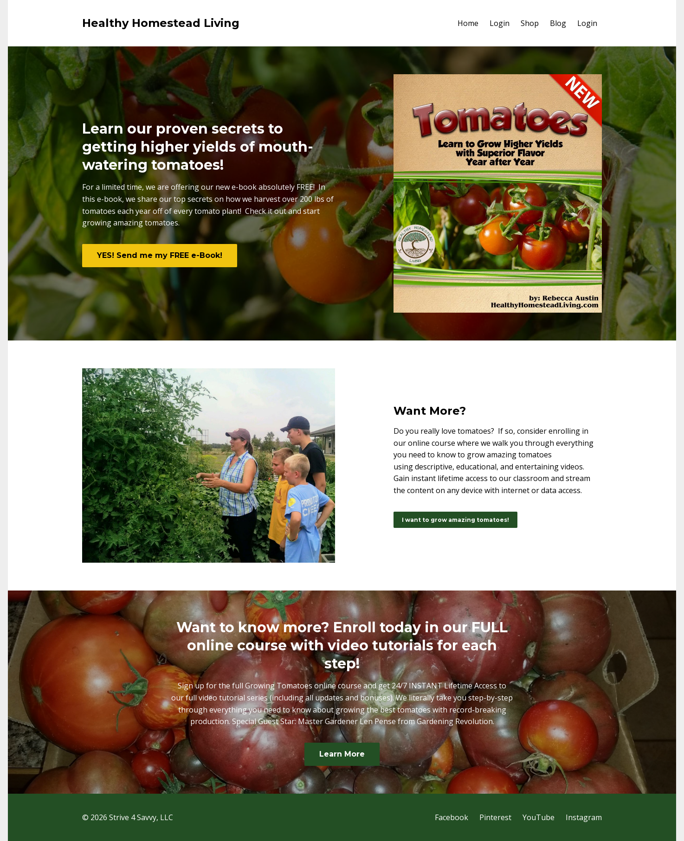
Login (500, 23)
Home (468, 23)
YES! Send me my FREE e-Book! (159, 255)
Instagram (584, 817)
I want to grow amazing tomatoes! (455, 519)
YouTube (539, 817)
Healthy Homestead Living (160, 23)
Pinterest (495, 817)
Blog (558, 23)
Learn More (342, 754)
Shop (530, 23)
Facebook (451, 817)
